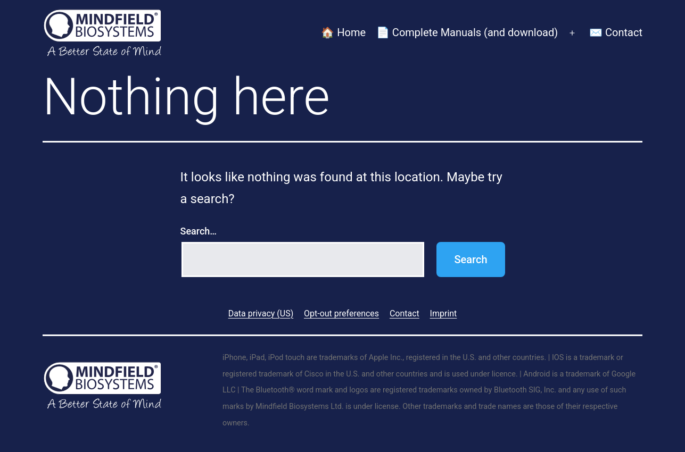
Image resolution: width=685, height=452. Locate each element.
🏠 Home (343, 32)
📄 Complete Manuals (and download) (467, 32)
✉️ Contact (615, 32)
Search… (198, 231)
